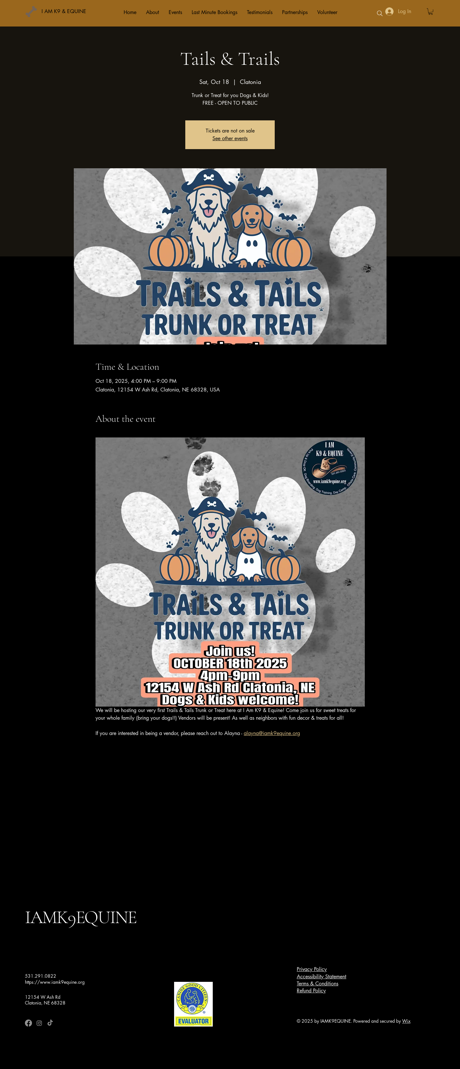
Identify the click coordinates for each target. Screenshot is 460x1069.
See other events (230, 138)
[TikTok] (50, 1023)
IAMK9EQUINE (80, 917)
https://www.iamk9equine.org (55, 982)
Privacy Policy (312, 969)
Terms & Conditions (317, 983)
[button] (430, 11)
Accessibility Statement (321, 976)
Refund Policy (311, 990)
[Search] (380, 13)
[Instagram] (39, 1023)
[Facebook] (28, 1023)
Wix (406, 1021)
